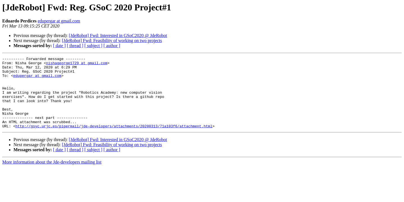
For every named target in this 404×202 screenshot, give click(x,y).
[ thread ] (75, 45)
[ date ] (59, 45)
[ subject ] (93, 45)
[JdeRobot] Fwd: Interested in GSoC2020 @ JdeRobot (118, 35)
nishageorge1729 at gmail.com (76, 64)
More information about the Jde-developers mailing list (52, 176)
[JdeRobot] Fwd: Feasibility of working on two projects (112, 40)
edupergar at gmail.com (59, 21)
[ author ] (112, 45)
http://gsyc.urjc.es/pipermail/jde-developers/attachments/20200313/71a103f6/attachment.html (113, 140)
